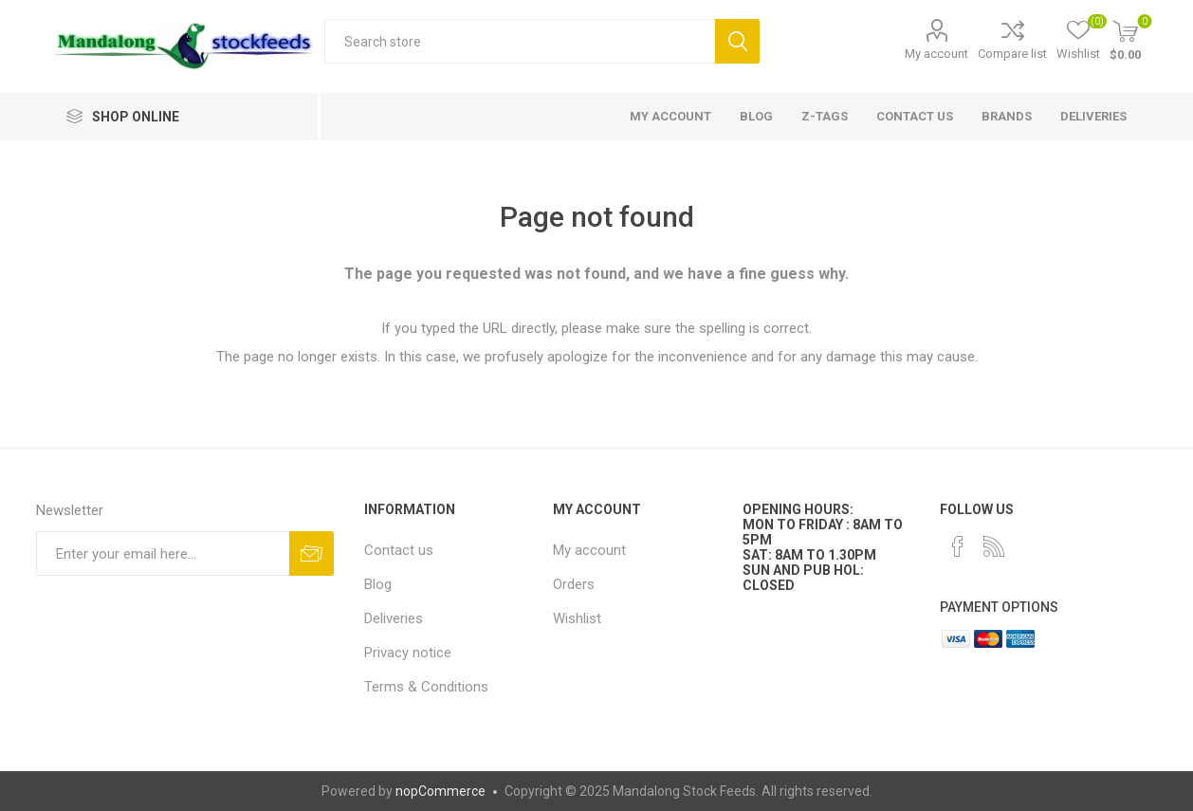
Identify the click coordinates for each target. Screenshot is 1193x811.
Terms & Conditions (426, 686)
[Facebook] (958, 546)
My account (936, 53)
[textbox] (519, 41)
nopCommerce (440, 791)
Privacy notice (407, 652)
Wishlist (577, 618)
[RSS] (994, 546)
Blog (378, 584)
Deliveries (393, 618)
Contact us (398, 550)
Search (737, 41)
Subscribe (311, 553)
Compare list (1012, 53)
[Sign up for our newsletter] (163, 553)
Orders (574, 584)
